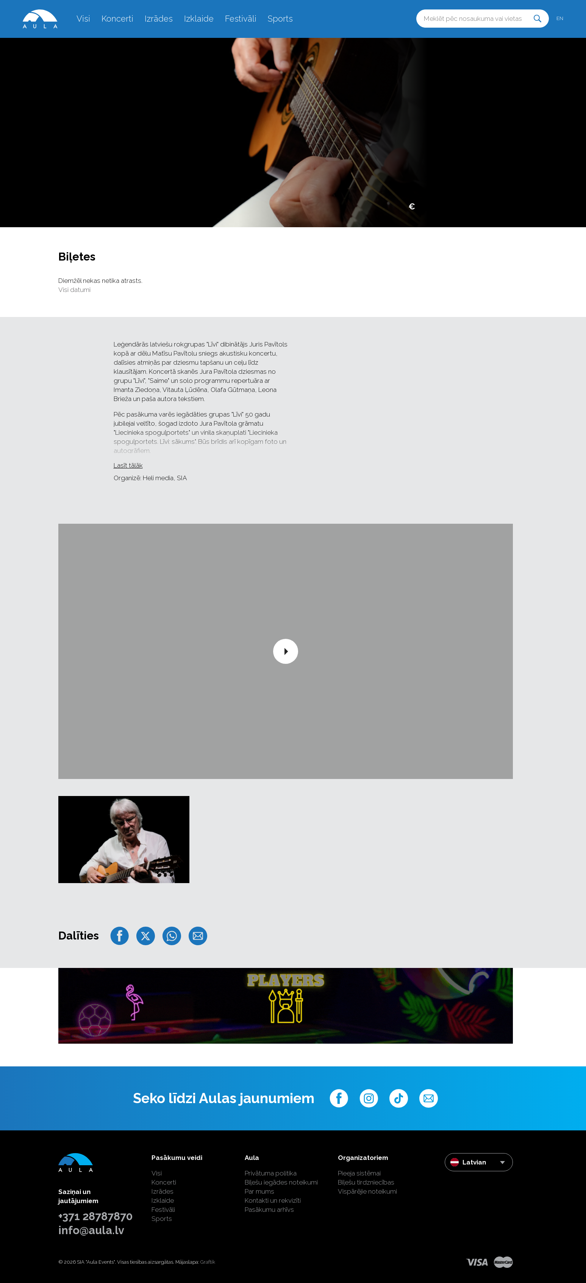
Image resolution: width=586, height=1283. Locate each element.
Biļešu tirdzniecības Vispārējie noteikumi (367, 1186)
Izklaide (199, 18)
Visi (83, 18)
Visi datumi (74, 289)
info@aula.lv (91, 1230)
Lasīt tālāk (128, 465)
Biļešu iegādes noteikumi (281, 1182)
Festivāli (240, 18)
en (559, 18)
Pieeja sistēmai (359, 1173)
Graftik (207, 1262)
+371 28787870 (95, 1216)
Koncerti (117, 18)
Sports (280, 18)
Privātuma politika (271, 1173)
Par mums (259, 1191)
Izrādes (159, 18)
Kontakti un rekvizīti (273, 1200)
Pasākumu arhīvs (269, 1209)
